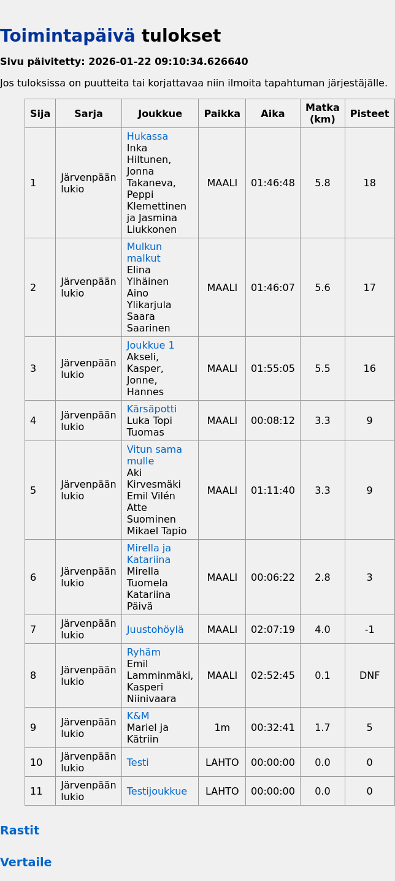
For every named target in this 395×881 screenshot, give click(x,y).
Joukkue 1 (151, 345)
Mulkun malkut (144, 252)
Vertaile (26, 862)
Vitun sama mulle (154, 455)
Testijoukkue (157, 791)
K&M (138, 716)
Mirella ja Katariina (149, 553)
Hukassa (147, 136)
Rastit (19, 830)
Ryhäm (144, 652)
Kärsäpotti (152, 409)
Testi (138, 762)
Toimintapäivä (68, 36)
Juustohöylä (155, 629)
